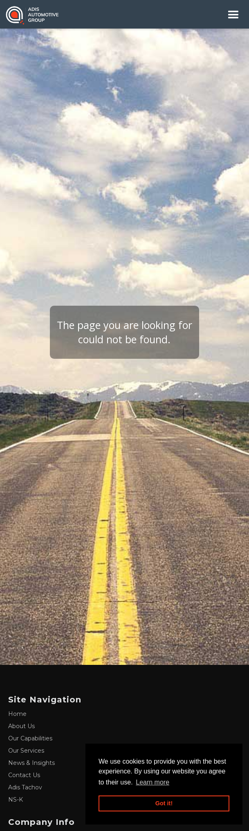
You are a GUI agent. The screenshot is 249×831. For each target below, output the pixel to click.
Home (17, 714)
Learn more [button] (152, 782)
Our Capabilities (30, 738)
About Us (21, 726)
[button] (233, 14)
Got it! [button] (164, 803)
